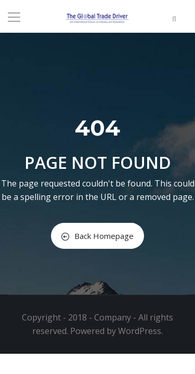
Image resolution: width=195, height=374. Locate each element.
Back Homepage (97, 236)
